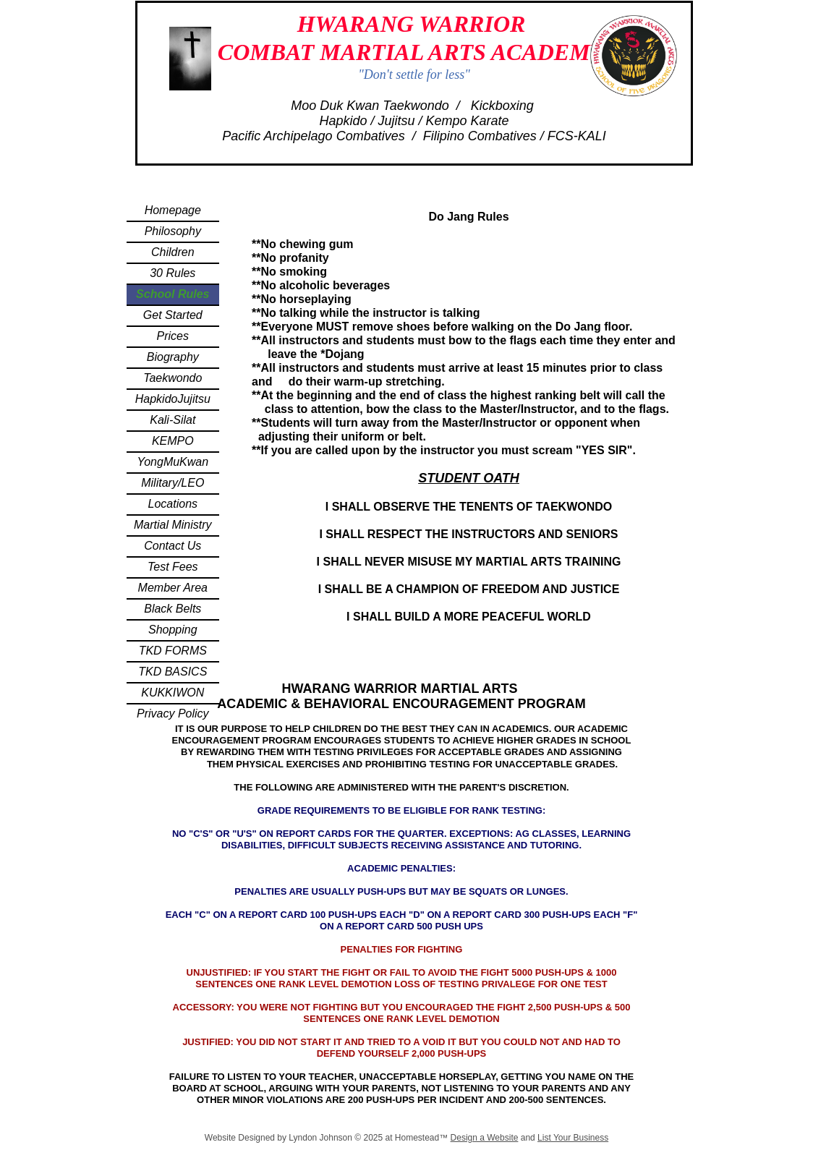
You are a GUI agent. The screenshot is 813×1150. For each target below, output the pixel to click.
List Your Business (572, 1138)
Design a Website (485, 1138)
